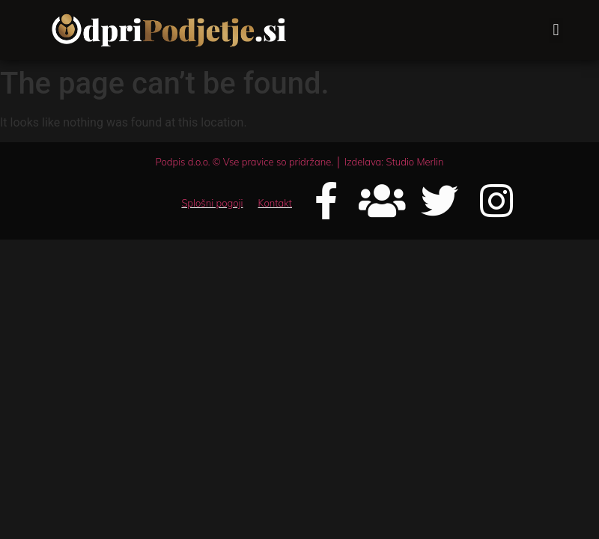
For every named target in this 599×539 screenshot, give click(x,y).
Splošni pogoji (212, 203)
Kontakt (275, 203)
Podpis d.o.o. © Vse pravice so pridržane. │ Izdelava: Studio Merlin (299, 162)
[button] (556, 30)
